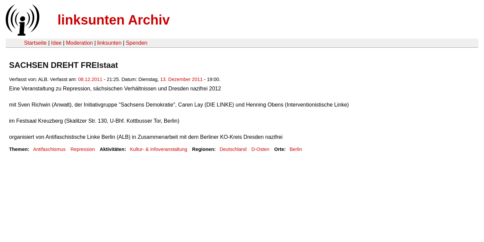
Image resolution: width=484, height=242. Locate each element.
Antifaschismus (49, 149)
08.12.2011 (90, 79)
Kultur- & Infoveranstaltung (158, 149)
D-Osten (260, 149)
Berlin (296, 149)
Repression (83, 149)
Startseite (35, 43)
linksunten (109, 43)
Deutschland (232, 149)
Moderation (79, 43)
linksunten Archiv (113, 19)
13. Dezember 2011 (181, 79)
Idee (56, 43)
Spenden (136, 43)
